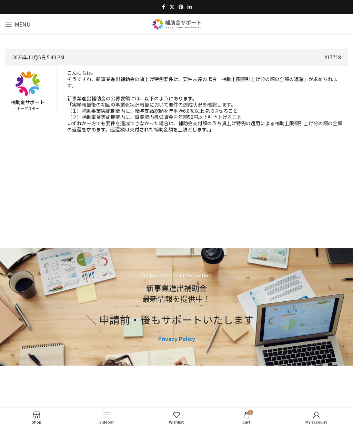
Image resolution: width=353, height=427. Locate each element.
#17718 (332, 57)
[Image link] (176, 395)
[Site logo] (176, 23)
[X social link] (172, 6)
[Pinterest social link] (180, 6)
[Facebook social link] (163, 6)
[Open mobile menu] (18, 24)
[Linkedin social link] (189, 6)
